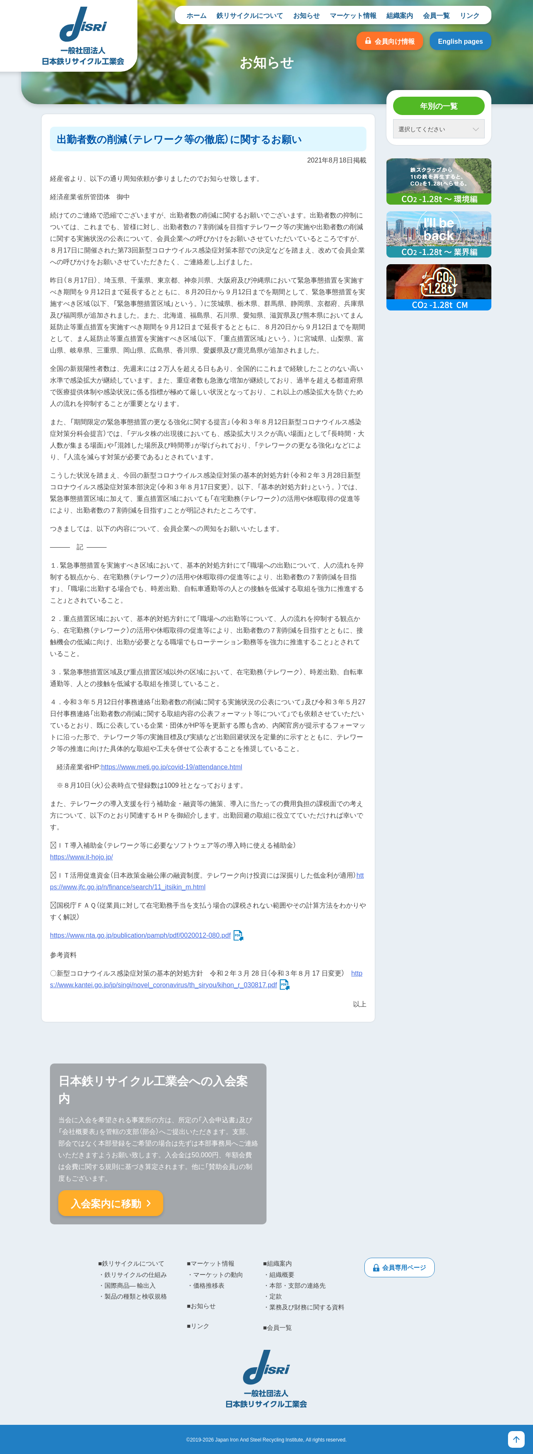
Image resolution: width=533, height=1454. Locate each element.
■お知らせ (201, 1305)
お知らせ (306, 15)
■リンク (198, 1325)
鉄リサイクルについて (250, 15)
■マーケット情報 (210, 1263)
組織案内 (399, 15)
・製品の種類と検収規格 (132, 1296)
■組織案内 (277, 1263)
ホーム (197, 15)
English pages (460, 41)
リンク (470, 15)
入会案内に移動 (106, 1203)
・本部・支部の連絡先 (294, 1285)
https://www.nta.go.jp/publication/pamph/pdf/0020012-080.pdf (140, 935)
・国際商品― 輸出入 (127, 1285)
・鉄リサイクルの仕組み (132, 1274)
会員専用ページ (404, 1267)
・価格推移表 (205, 1285)
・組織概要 (278, 1274)
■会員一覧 (277, 1327)
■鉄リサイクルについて (131, 1263)
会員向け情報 (395, 41)
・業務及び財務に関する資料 (303, 1306)
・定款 (272, 1296)
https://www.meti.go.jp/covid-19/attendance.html (171, 766)
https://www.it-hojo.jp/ (81, 856)
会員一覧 (436, 15)
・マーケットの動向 (215, 1274)
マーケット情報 (353, 15)
